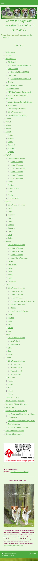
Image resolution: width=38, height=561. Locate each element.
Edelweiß (11, 145)
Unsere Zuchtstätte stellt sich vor (20, 102)
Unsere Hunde (11, 59)
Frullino (10, 185)
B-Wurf (8, 122)
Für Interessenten (12, 89)
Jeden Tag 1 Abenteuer (19, 258)
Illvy (9, 324)
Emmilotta (11, 148)
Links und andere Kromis (15, 431)
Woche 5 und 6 (16, 371)
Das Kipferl (12, 75)
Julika (10, 354)
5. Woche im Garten (18, 168)
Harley (10, 275)
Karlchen (11, 377)
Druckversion (6, 553)
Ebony (10, 142)
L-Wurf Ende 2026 (12, 397)
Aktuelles (9, 55)
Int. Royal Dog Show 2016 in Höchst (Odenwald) (21, 415)
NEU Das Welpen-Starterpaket (19, 92)
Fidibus (10, 182)
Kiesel (10, 384)
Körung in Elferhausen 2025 (21, 79)
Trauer (10, 82)
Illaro (10, 314)
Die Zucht (9, 99)
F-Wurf (8, 155)
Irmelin (10, 328)
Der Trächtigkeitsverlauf (17, 108)
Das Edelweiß (13, 69)
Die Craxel (12, 62)
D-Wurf (8, 128)
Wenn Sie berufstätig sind (17, 95)
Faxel (10, 192)
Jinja (9, 348)
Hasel (10, 271)
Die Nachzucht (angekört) (15, 401)
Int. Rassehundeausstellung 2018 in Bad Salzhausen (21, 422)
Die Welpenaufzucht (15, 112)
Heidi (10, 278)
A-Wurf (8, 118)
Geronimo (11, 228)
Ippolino (11, 318)
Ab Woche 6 (15, 341)
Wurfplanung (12, 105)
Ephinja (11, 152)
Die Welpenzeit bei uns (16, 158)
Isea (9, 331)
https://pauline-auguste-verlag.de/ (13, 545)
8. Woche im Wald (17, 178)
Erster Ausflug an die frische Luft (23, 301)
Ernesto (11, 138)
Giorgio (10, 231)
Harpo (10, 261)
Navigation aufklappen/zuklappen (19, 3)
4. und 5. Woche (17, 165)
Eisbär (10, 135)
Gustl (10, 208)
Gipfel (10, 218)
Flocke (10, 195)
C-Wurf (8, 125)
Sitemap (14, 553)
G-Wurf (8, 201)
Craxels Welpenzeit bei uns (21, 65)
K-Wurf (8, 358)
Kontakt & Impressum (14, 434)
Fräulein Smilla (13, 198)
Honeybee (12, 281)
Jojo (9, 351)
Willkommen (10, 52)
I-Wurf (8, 284)
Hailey (10, 268)
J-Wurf (8, 334)
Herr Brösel (12, 265)
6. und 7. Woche (17, 172)
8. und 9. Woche (17, 175)
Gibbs (10, 211)
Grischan (11, 215)
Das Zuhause (11, 407)
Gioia (10, 235)
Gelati (10, 238)
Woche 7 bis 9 (16, 374)
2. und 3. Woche (17, 162)
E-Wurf (8, 132)
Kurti (9, 387)
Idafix (10, 321)
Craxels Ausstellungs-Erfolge (16, 411)
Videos (13, 308)
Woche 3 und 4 (16, 367)
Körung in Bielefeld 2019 (20, 72)
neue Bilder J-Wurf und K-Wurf (19, 472)
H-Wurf (8, 241)
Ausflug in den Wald (18, 304)
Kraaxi (10, 391)
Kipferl (10, 394)
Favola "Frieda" (13, 188)
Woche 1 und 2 (16, 364)
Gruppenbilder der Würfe (17, 115)
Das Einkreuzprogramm (14, 85)
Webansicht (33, 553)
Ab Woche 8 (15, 344)
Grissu (10, 221)
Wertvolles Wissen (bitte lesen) (17, 404)
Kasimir (11, 381)
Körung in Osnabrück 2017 (18, 427)
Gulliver (11, 225)
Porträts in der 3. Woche (20, 311)
